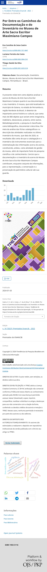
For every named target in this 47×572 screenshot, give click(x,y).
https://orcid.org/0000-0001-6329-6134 (15, 68)
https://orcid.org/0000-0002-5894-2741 (15, 59)
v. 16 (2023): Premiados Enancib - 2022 (17, 11)
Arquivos (13, 8)
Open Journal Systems (13, 533)
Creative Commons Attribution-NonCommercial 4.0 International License (23, 368)
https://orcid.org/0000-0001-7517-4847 (15, 50)
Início (5, 8)
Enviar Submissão (13, 443)
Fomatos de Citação (11, 316)
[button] (9, 493)
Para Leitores (9, 515)
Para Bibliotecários (11, 522)
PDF (7, 278)
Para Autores (8, 519)
